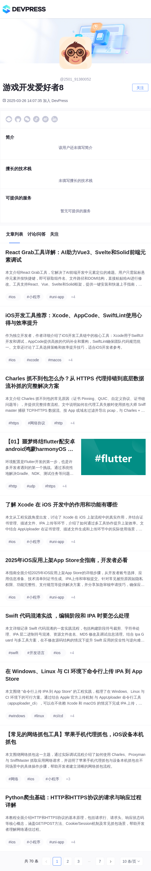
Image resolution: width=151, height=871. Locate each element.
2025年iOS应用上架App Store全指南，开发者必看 (66, 560)
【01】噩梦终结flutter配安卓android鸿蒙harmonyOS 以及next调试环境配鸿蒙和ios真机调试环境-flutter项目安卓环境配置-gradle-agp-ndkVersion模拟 (40, 446)
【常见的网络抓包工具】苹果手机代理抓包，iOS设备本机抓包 (74, 738)
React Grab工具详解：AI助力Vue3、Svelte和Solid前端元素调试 (75, 256)
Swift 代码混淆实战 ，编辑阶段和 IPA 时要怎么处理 (67, 616)
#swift (13, 653)
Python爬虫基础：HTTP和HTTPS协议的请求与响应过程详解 (73, 801)
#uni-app (56, 297)
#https (14, 423)
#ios (12, 297)
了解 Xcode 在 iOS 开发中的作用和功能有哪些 (61, 505)
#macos (54, 360)
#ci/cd (58, 716)
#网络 (13, 779)
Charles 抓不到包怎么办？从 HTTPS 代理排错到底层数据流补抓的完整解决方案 (74, 382)
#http (58, 423)
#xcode (33, 360)
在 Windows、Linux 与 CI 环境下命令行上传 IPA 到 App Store (73, 675)
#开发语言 (36, 653)
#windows (17, 716)
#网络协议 (36, 423)
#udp (31, 486)
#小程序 (33, 297)
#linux (39, 716)
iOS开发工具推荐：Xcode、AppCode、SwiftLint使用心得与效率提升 (73, 319)
